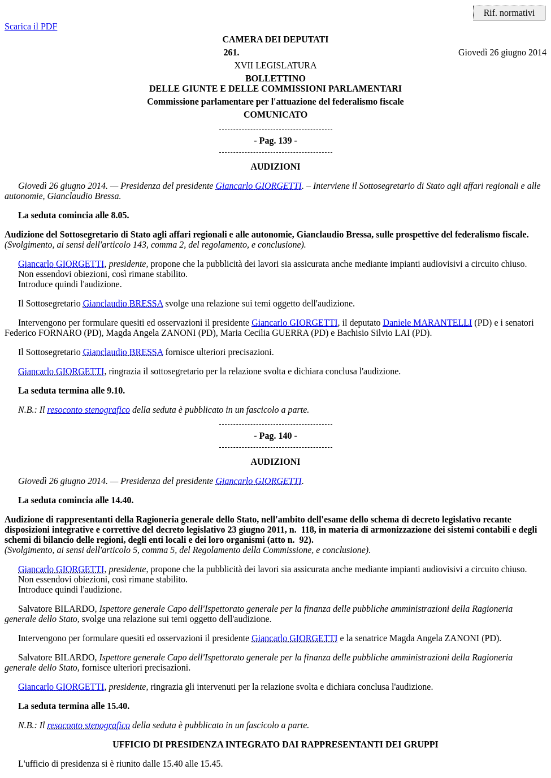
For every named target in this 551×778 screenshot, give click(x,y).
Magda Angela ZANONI (151, 333)
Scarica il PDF (31, 26)
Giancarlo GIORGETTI (258, 186)
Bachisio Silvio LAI (373, 333)
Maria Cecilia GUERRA (264, 333)
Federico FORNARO (43, 333)
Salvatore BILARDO (56, 608)
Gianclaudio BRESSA (123, 303)
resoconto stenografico (89, 409)
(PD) (483, 322)
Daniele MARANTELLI (427, 322)
